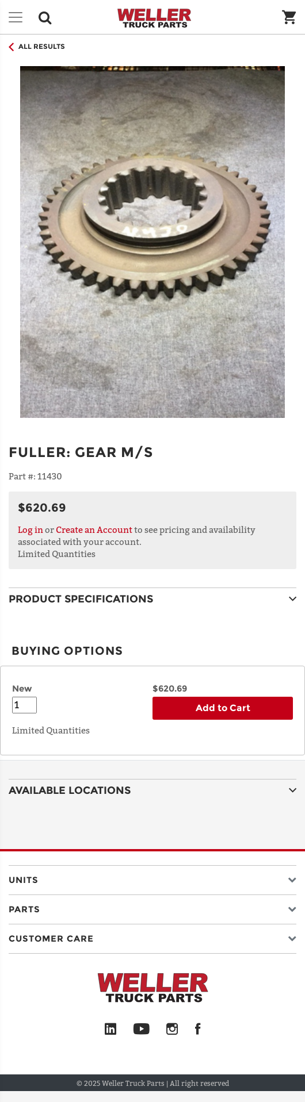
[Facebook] (197, 1029)
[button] (152, 877)
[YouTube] (141, 1029)
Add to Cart (223, 707)
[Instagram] (172, 1029)
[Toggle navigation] (15, 17)
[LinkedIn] (110, 1029)
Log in (30, 529)
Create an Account (94, 529)
